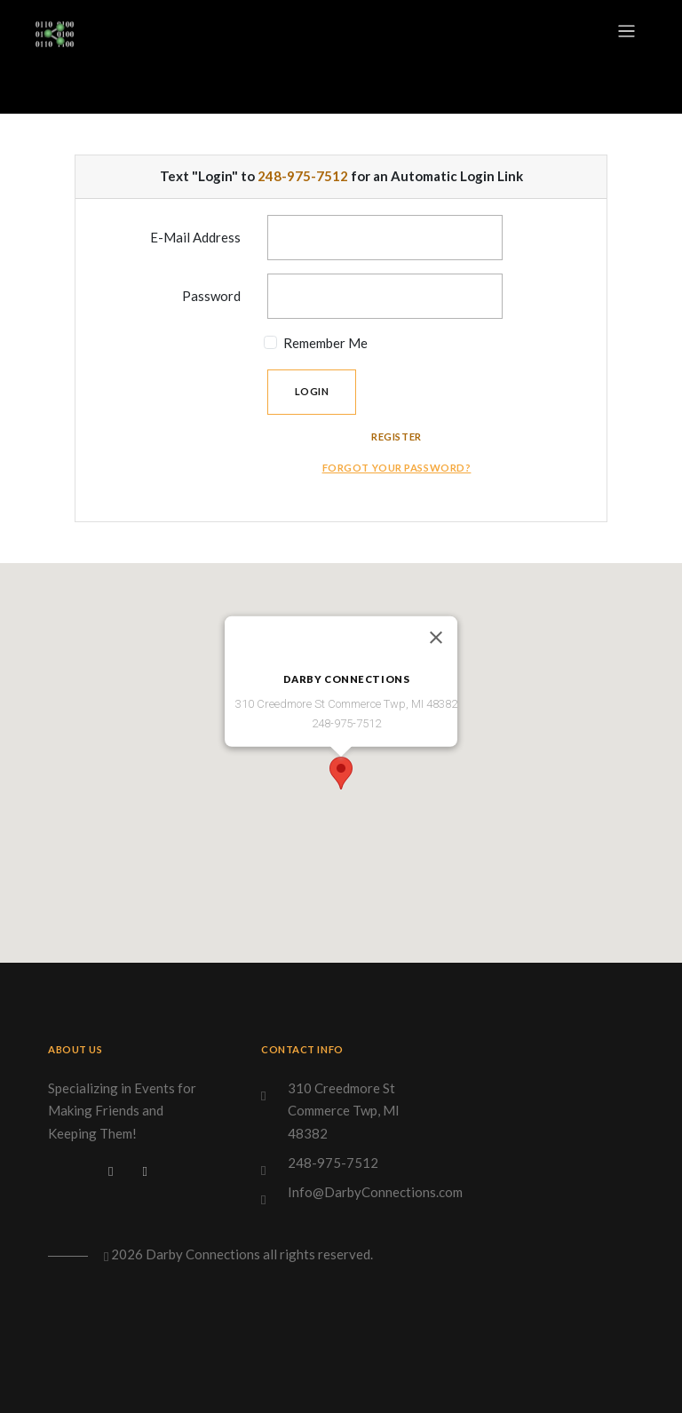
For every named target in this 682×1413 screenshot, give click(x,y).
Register (396, 436)
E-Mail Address (195, 237)
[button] (341, 773)
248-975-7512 (303, 176)
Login (312, 391)
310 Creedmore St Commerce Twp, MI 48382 (344, 1110)
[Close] (436, 637)
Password (211, 296)
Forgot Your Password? (397, 467)
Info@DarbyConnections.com (375, 1192)
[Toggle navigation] (626, 31)
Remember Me (325, 343)
